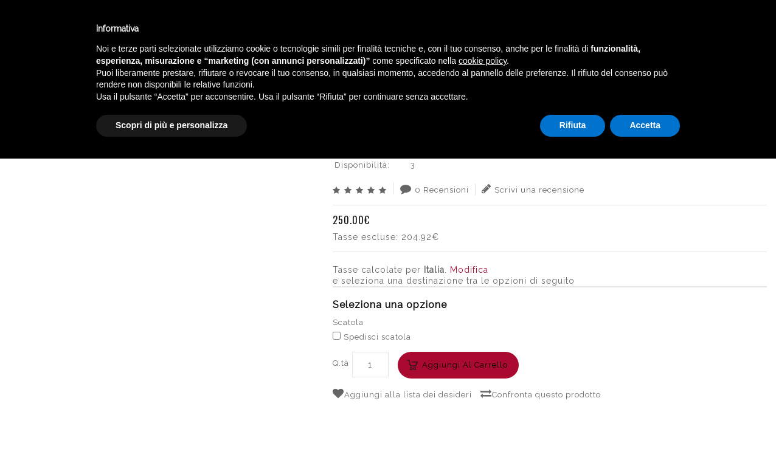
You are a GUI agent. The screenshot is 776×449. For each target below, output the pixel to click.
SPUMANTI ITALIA (478, 76)
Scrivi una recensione (533, 188)
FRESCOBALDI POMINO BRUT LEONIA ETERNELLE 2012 (643, 76)
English (648, 41)
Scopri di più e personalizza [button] (171, 415)
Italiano (648, 26)
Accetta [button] (644, 415)
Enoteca (157, 29)
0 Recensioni (434, 188)
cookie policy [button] (483, 351)
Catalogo (299, 29)
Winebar (227, 29)
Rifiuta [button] (572, 415)
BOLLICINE (412, 76)
